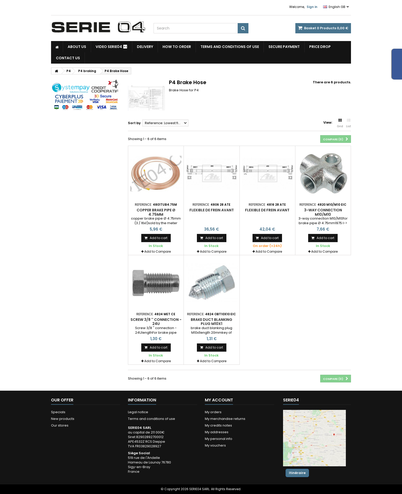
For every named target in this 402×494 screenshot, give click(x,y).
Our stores (59, 425)
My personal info (218, 438)
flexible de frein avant (211, 210)
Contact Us (68, 58)
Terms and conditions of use (229, 46)
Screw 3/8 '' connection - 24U (156, 321)
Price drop (320, 46)
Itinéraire (297, 472)
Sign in (312, 7)
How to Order (177, 46)
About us (77, 46)
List (348, 123)
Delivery (145, 46)
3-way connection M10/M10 (323, 212)
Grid (340, 123)
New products (62, 418)
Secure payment (284, 46)
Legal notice (138, 412)
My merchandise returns (225, 418)
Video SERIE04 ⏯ (111, 46)
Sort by (134, 123)
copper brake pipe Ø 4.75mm (156, 212)
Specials (58, 412)
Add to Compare (157, 251)
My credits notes (218, 425)
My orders (213, 412)
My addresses (216, 432)
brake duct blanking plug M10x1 (211, 321)
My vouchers (215, 445)
